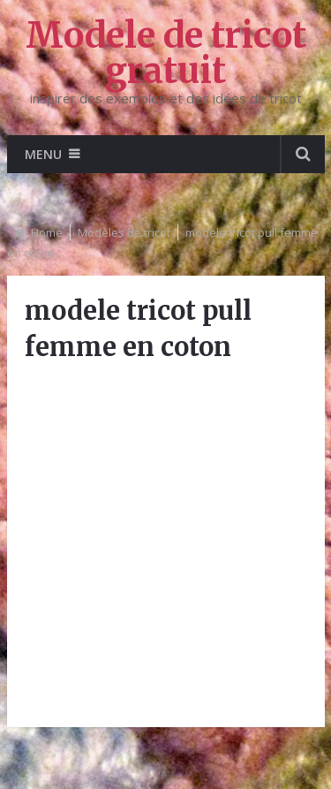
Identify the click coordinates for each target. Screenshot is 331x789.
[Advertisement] (165, 543)
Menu (43, 154)
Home (47, 232)
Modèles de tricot (124, 232)
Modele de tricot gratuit (166, 53)
